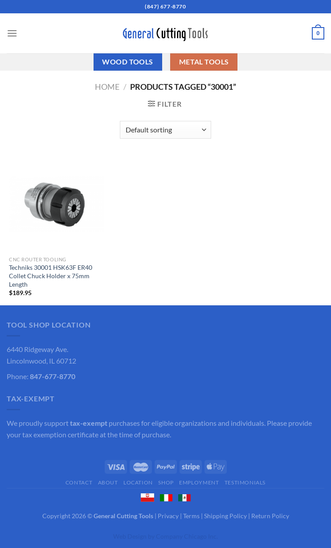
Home (107, 87)
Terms (191, 516)
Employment (199, 482)
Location (138, 482)
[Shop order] (165, 130)
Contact (78, 482)
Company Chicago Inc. (187, 536)
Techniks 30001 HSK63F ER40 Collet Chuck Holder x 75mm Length (50, 276)
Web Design (130, 536)
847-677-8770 (52, 376)
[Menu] (12, 33)
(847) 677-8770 (165, 6)
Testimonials (245, 482)
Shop (165, 482)
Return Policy (270, 516)
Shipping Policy (225, 516)
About (108, 482)
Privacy (168, 516)
